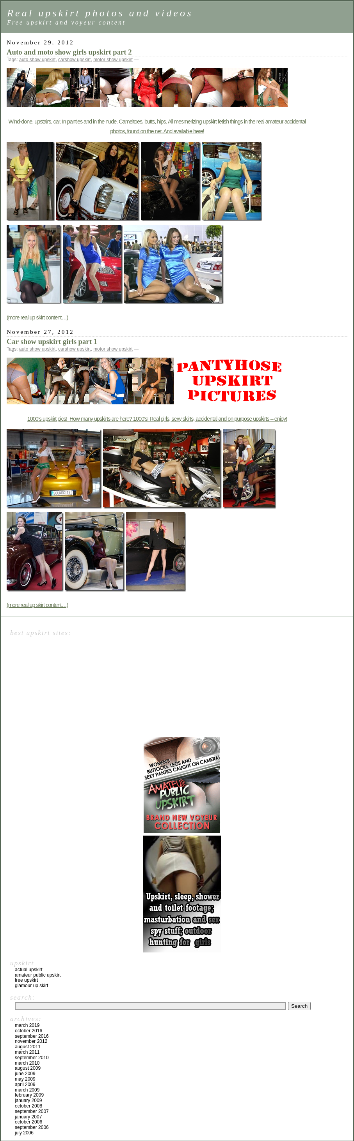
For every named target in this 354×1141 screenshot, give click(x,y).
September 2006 (32, 1127)
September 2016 (32, 1036)
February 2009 (29, 1095)
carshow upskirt (74, 59)
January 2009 (28, 1100)
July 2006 (24, 1133)
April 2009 (25, 1084)
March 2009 (27, 1090)
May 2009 (25, 1079)
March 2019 (27, 1025)
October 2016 (28, 1030)
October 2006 (28, 1122)
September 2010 (32, 1057)
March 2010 (27, 1063)
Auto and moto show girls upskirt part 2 (69, 52)
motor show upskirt (113, 59)
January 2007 (28, 1117)
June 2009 (25, 1073)
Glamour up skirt (31, 985)
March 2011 (27, 1052)
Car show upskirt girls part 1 (52, 341)
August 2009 (28, 1068)
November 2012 (31, 1041)
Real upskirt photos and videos (100, 13)
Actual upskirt (29, 969)
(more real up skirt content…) (37, 317)
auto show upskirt (37, 59)
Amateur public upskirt (37, 975)
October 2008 (28, 1106)
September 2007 (32, 1111)
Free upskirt (26, 980)
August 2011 (28, 1046)
